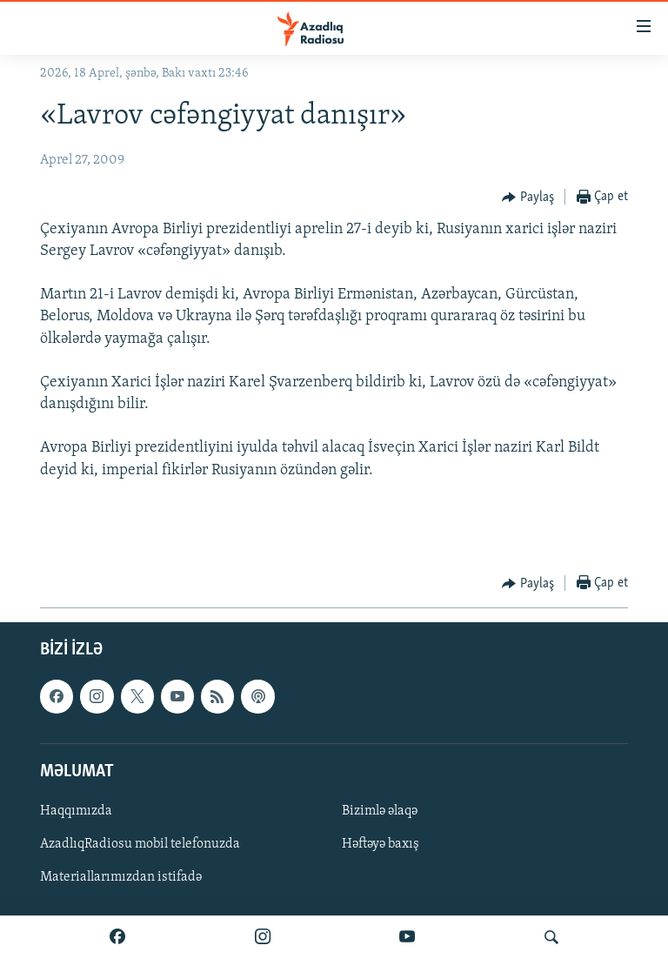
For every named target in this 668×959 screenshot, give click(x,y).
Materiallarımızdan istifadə (121, 878)
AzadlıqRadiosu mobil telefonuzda (140, 844)
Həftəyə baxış (380, 844)
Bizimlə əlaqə (380, 811)
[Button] (528, 197)
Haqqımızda (76, 811)
